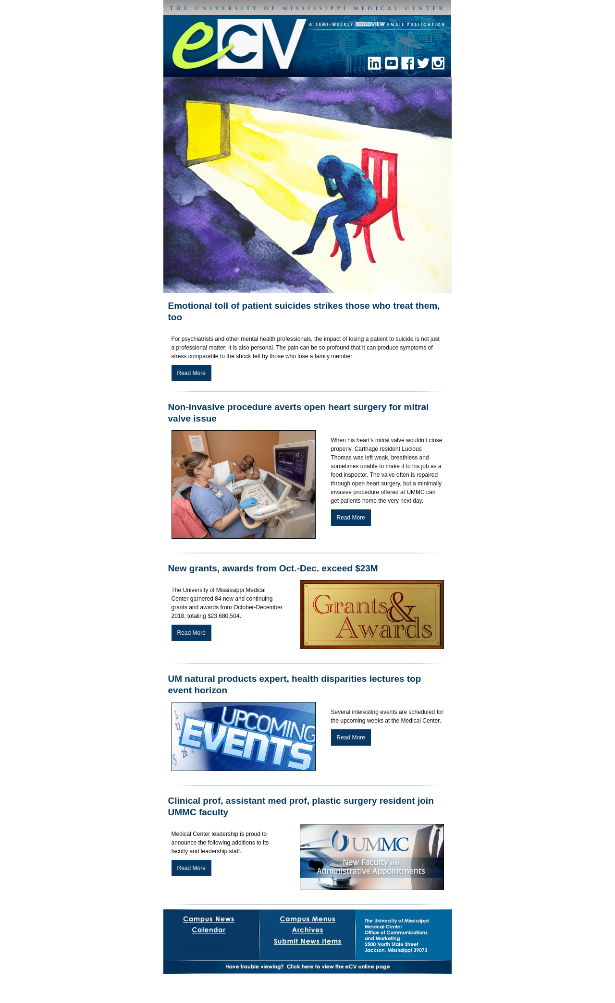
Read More (191, 373)
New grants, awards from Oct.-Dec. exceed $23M (273, 568)
